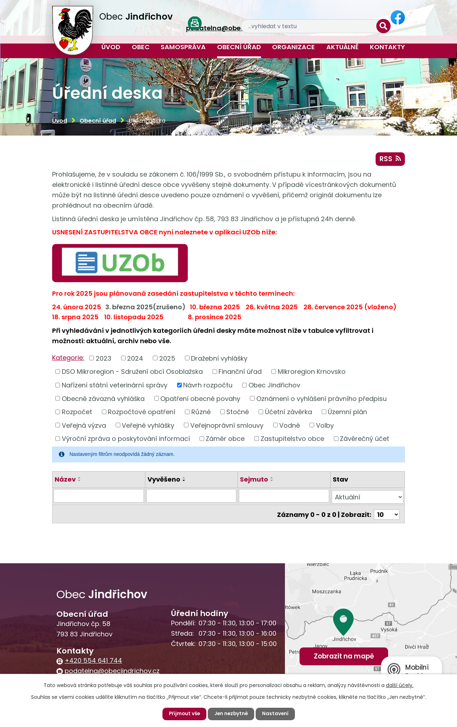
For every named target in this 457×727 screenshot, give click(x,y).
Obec (141, 46)
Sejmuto (254, 480)
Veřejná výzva (84, 426)
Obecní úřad (239, 46)
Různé (201, 412)
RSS (390, 159)
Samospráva (183, 46)
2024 (135, 359)
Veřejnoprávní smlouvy (226, 426)
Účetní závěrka (288, 412)
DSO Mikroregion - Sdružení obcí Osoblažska (132, 372)
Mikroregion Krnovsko (312, 372)
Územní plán (347, 412)
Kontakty (387, 46)
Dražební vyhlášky (219, 359)
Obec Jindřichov (274, 385)
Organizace (293, 46)
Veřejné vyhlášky (148, 426)
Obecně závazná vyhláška (103, 399)
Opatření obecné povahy (200, 399)
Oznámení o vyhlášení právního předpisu (321, 399)
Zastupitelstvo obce (292, 439)
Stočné (237, 412)
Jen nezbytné (231, 713)
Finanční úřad (240, 372)
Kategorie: (68, 358)
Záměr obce (225, 439)
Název (65, 480)
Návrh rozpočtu (207, 385)
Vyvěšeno (163, 480)
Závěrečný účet (364, 439)
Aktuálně (342, 46)
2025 (167, 359)
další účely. (399, 685)
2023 (103, 359)
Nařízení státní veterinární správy (114, 385)
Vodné (289, 426)
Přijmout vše (183, 713)
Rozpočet (77, 412)
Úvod (110, 46)
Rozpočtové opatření (141, 412)
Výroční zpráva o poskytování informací (126, 439)
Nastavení (276, 713)
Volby (325, 426)
